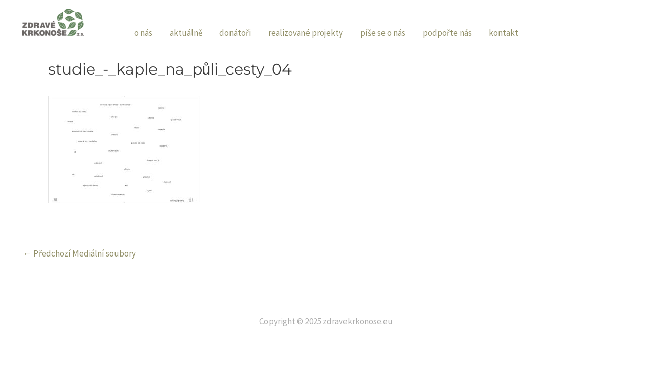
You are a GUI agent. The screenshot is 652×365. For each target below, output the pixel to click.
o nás (143, 33)
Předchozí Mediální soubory (79, 253)
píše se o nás (382, 33)
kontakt (503, 33)
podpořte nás (447, 33)
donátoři (235, 33)
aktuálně (186, 33)
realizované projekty (305, 33)
